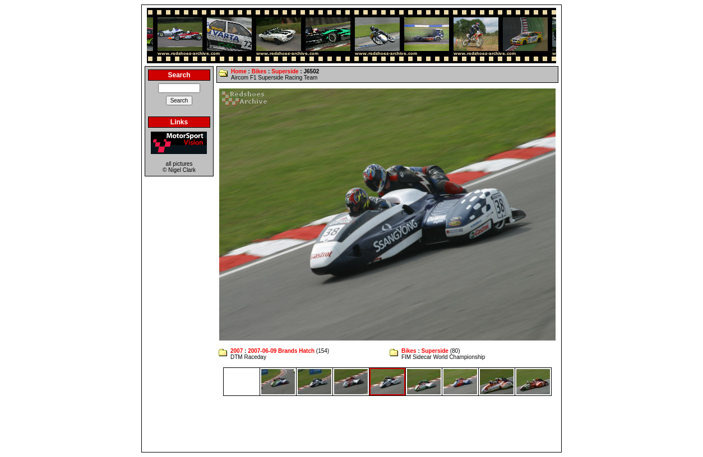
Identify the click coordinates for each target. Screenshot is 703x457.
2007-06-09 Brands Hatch (281, 351)
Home (239, 71)
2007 (236, 351)
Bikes (259, 71)
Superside (284, 71)
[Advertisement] (351, 424)
